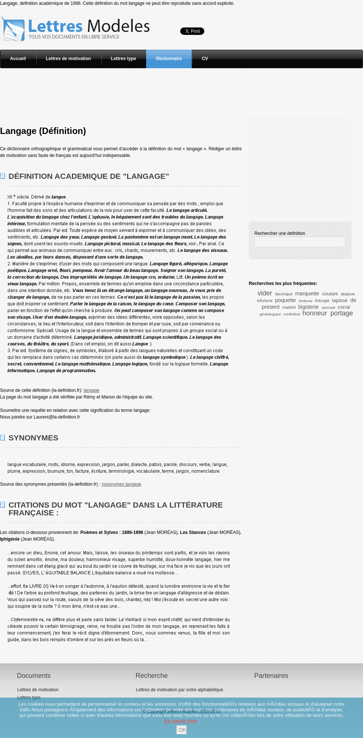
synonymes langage (121, 484)
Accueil (18, 58)
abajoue (348, 294)
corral (344, 307)
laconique (284, 294)
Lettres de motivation (68, 58)
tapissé (340, 300)
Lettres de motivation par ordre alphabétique (179, 689)
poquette (285, 300)
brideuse (306, 301)
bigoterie (308, 307)
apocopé (329, 307)
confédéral (291, 314)
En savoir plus (180, 721)
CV (205, 58)
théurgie (322, 300)
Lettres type (123, 58)
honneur (315, 313)
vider (265, 293)
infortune (265, 300)
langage (91, 390)
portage (341, 313)
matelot (289, 307)
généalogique (270, 314)
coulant (330, 293)
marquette (307, 293)
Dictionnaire (169, 58)
